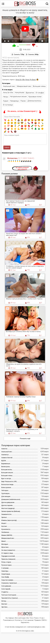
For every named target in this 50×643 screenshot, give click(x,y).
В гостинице (8, 105)
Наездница (14, 101)
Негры (5, 97)
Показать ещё (25, 439)
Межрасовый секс (24, 86)
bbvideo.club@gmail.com (18, 627)
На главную (10, 618)
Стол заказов (28, 620)
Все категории (20, 618)
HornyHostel (19, 93)
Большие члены (39, 86)
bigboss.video (29, 631)
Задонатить (25, 622)
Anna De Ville (8, 93)
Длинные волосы (34, 101)
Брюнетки (30, 93)
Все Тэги (30, 618)
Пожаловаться (8, 620)
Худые (5, 101)
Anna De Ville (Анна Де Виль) (26, 80)
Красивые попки (34, 97)
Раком (23, 101)
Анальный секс (9, 86)
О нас (42, 618)
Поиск (36, 618)
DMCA (44, 620)
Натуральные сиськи (18, 97)
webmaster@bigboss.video (36, 627)
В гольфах (40, 93)
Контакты (18, 620)
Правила (37, 620)
